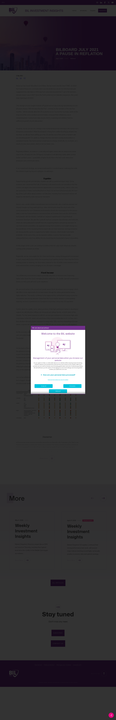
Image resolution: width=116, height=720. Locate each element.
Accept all (43, 387)
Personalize (72, 387)
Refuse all (58, 392)
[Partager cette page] (111, 715)
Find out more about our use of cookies (58, 381)
